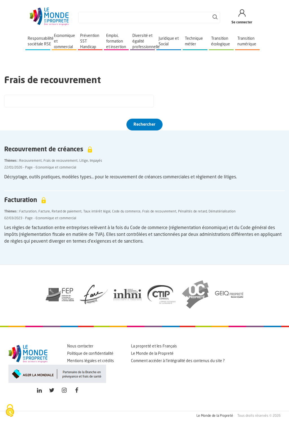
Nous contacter (80, 346)
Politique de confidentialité (90, 354)
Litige (83, 161)
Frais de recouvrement (60, 161)
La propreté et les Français (154, 346)
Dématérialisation (222, 211)
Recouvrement (30, 161)
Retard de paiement (67, 211)
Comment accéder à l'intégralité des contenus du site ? (178, 361)
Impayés (96, 161)
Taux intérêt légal (96, 211)
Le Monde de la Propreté (152, 354)
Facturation (28, 211)
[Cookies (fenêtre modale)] (10, 411)
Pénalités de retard (192, 211)
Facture (44, 211)
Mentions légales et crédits (90, 361)
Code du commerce (126, 211)
